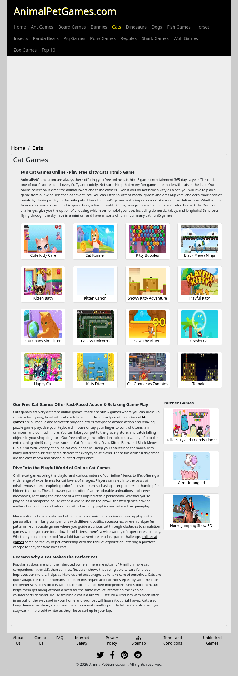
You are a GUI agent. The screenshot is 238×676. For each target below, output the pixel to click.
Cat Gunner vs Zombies (147, 383)
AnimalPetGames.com (65, 11)
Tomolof (199, 383)
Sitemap (139, 641)
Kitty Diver (95, 383)
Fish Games (179, 27)
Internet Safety (82, 640)
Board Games (72, 27)
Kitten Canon (95, 298)
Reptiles (129, 38)
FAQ (60, 637)
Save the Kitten (147, 341)
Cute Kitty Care (43, 255)
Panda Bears (45, 38)
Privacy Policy (112, 640)
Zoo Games (25, 50)
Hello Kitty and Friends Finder (191, 440)
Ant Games (42, 27)
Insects (21, 38)
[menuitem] (20, 27)
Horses (203, 27)
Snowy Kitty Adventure (147, 298)
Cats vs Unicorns (95, 341)
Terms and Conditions (172, 640)
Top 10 (48, 50)
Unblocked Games (212, 640)
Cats (116, 27)
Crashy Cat (199, 341)
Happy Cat (43, 383)
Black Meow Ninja (199, 255)
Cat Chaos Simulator (43, 341)
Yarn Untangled (191, 482)
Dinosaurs (136, 27)
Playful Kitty (199, 298)
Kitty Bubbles (147, 255)
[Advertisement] (119, 99)
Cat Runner (95, 255)
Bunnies (99, 27)
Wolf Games (186, 38)
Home (20, 27)
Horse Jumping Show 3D (191, 525)
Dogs (157, 27)
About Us (18, 640)
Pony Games (103, 38)
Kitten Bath (43, 298)
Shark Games (155, 38)
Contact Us (41, 640)
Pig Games (74, 38)
